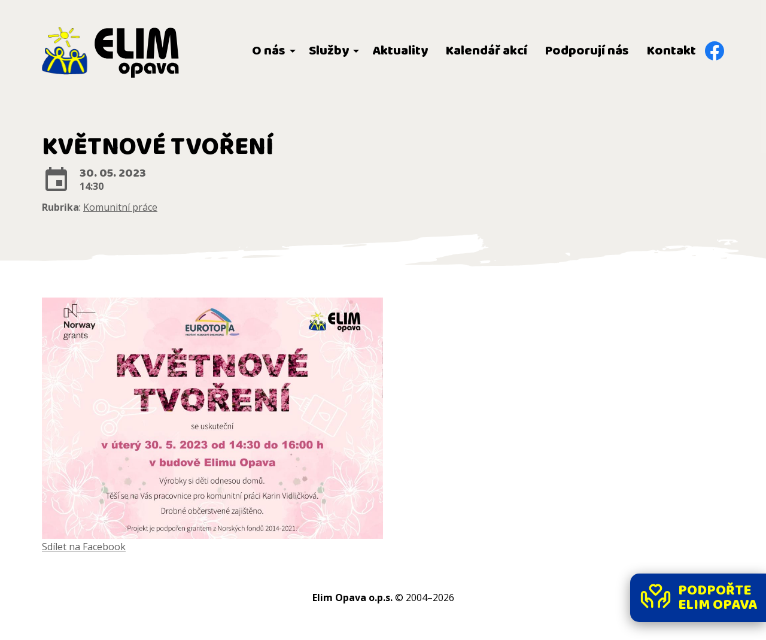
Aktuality (400, 51)
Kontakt (671, 51)
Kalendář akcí (486, 51)
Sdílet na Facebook (84, 546)
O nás (268, 51)
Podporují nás (587, 51)
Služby (329, 51)
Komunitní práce (120, 207)
